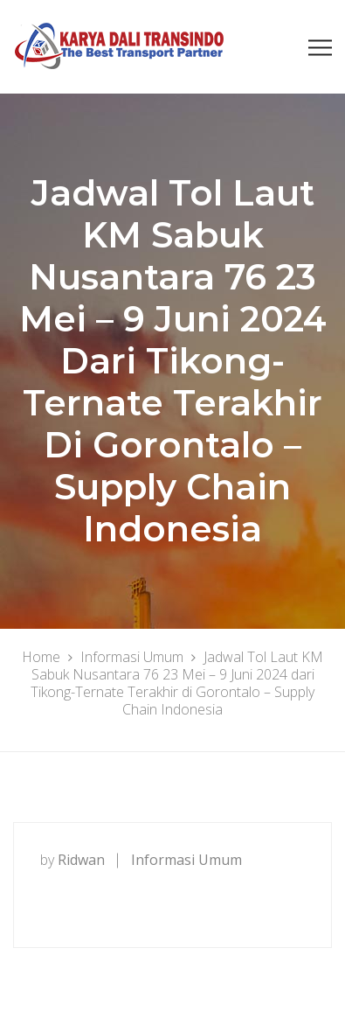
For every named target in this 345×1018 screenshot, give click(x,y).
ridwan (81, 859)
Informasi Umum (186, 859)
